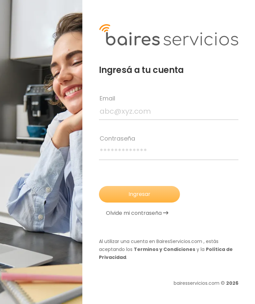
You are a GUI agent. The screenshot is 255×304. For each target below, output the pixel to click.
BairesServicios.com (179, 241)
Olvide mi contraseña (137, 213)
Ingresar (139, 194)
